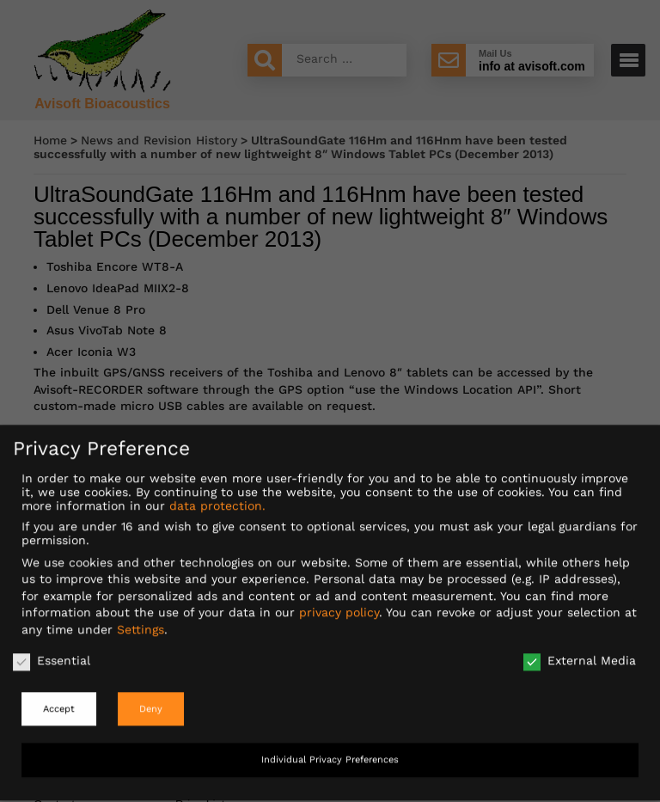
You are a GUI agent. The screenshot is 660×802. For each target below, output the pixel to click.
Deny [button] (150, 697)
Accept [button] (59, 697)
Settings (140, 618)
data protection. (217, 494)
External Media (579, 649)
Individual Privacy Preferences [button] (330, 749)
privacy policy (339, 602)
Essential (51, 649)
